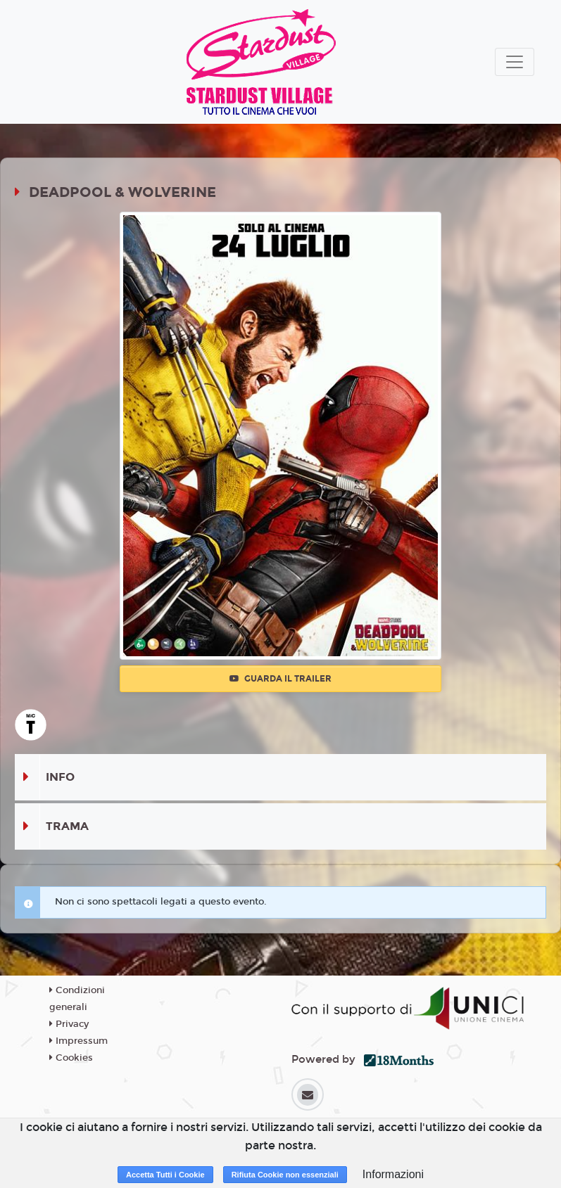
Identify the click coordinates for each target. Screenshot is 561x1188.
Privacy (69, 1024)
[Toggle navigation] (514, 62)
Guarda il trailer (280, 679)
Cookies (71, 1058)
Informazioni (393, 1174)
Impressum (78, 1041)
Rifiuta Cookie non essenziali (285, 1174)
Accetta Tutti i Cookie (165, 1174)
